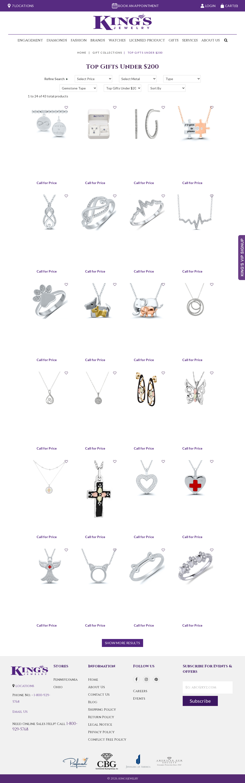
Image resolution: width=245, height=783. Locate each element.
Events (139, 698)
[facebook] (136, 679)
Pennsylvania (65, 679)
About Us (96, 687)
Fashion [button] (79, 40)
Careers (140, 691)
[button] (224, 40)
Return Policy (101, 717)
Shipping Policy (102, 709)
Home (81, 52)
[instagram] (146, 679)
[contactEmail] (208, 687)
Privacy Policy (101, 732)
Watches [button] (117, 40)
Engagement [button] (30, 40)
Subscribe (200, 701)
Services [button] (190, 40)
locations (24, 686)
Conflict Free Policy (107, 739)
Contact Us (99, 694)
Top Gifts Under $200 (145, 52)
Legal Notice (100, 724)
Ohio (58, 687)
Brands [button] (97, 40)
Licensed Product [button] (147, 40)
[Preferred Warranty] (75, 761)
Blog (92, 702)
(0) (229, 6)
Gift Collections (107, 52)
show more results (122, 643)
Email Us (20, 711)
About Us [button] (210, 40)
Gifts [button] (173, 40)
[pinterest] (156, 679)
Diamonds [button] (57, 40)
